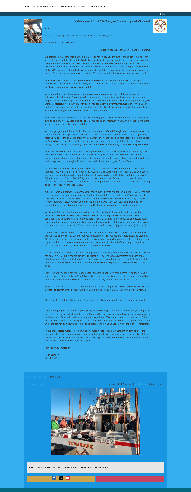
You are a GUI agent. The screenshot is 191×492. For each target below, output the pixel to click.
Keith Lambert (141, 383)
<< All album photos (37, 376)
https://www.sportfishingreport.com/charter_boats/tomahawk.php (78, 303)
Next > (42, 383)
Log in (164, 14)
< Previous (32, 383)
